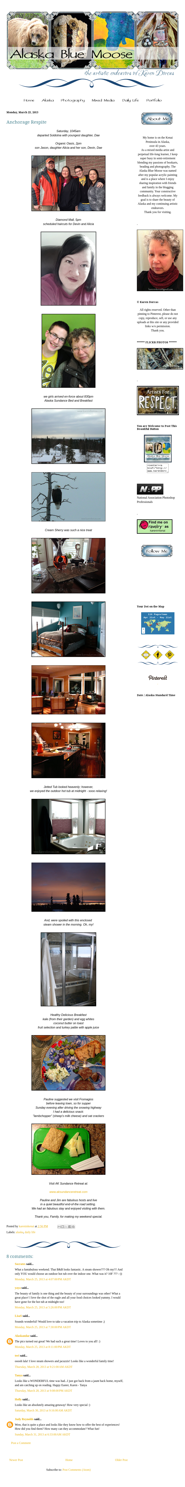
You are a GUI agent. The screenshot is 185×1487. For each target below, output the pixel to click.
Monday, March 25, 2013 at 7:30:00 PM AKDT (43, 1327)
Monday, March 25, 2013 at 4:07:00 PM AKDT (43, 1279)
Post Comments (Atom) (77, 1469)
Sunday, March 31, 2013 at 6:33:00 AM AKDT (42, 1434)
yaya (18, 1287)
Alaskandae (22, 1335)
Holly (18, 1399)
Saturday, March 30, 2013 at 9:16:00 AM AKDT (43, 1410)
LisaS (18, 1315)
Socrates (20, 1263)
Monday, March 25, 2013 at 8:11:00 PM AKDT (43, 1346)
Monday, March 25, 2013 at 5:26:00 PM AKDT (43, 1307)
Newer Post (16, 1460)
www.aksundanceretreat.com (68, 1191)
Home (69, 1460)
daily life (30, 1232)
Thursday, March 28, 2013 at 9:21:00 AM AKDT (44, 1366)
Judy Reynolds (24, 1419)
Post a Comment (21, 1443)
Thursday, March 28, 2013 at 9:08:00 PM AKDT (43, 1390)
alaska (19, 1232)
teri (17, 1355)
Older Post (121, 1460)
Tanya (19, 1375)
